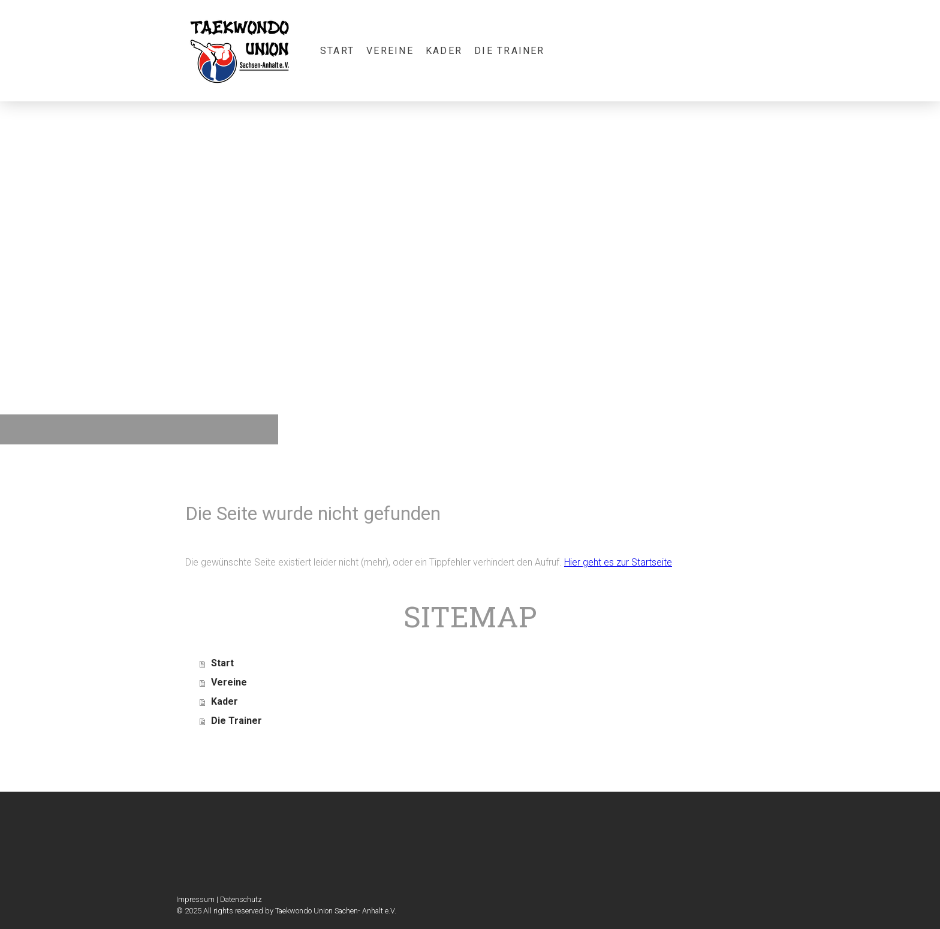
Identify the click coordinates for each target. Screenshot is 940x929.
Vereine (390, 50)
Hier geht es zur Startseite (618, 562)
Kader (444, 50)
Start (337, 50)
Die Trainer (509, 50)
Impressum (195, 899)
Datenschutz (241, 899)
